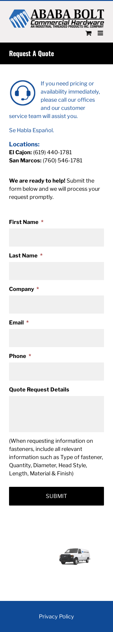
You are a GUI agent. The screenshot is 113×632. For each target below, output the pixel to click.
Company (24, 289)
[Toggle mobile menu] (101, 33)
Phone (20, 356)
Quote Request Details (39, 389)
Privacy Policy (56, 616)
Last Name (25, 255)
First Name (26, 222)
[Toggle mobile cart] (89, 33)
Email (19, 322)
